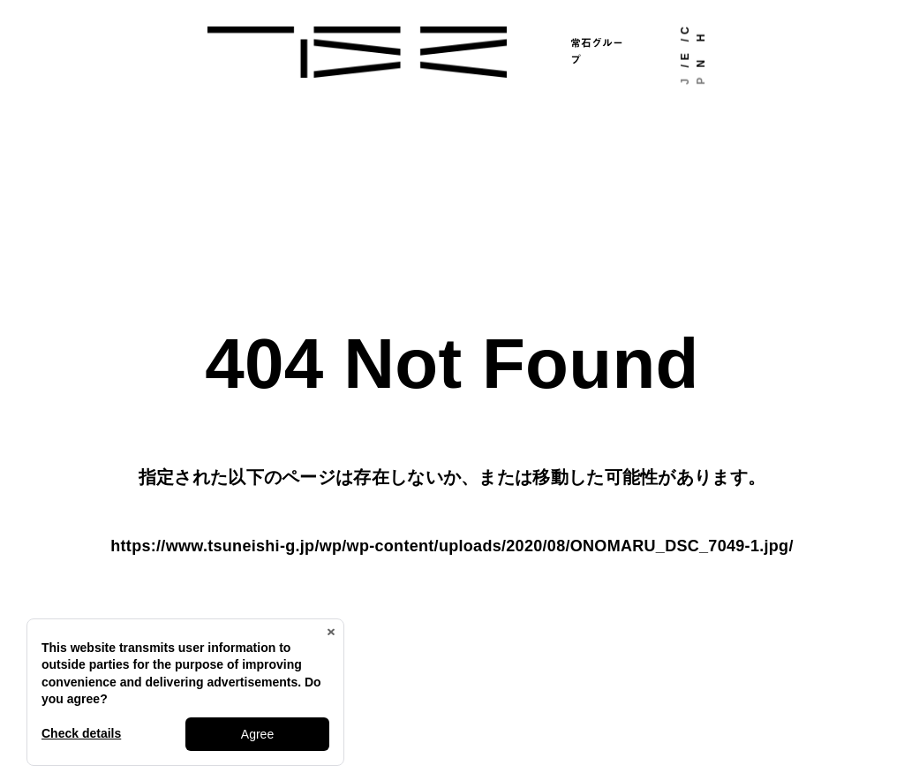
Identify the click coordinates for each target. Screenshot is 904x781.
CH (693, 34)
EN (693, 60)
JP (693, 81)
